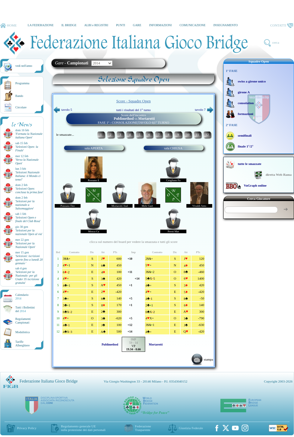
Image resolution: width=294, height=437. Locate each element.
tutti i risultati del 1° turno (133, 110)
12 (207, 134)
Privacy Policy (26, 428)
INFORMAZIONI (160, 25)
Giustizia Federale (191, 428)
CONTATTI (281, 26)
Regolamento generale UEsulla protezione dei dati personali (83, 428)
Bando (19, 96)
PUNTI (120, 25)
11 (197, 134)
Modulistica (22, 332)
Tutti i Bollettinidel (25, 309)
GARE (137, 25)
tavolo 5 (63, 109)
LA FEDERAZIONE (41, 25)
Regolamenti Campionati (23, 320)
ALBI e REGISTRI (96, 25)
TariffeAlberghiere (22, 343)
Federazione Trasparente (143, 428)
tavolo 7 (204, 109)
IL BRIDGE (68, 25)
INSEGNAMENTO (225, 25)
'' (28, 135)
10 (187, 134)
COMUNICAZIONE (192, 25)
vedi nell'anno (23, 65)
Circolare (20, 107)
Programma (22, 83)
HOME (8, 26)
